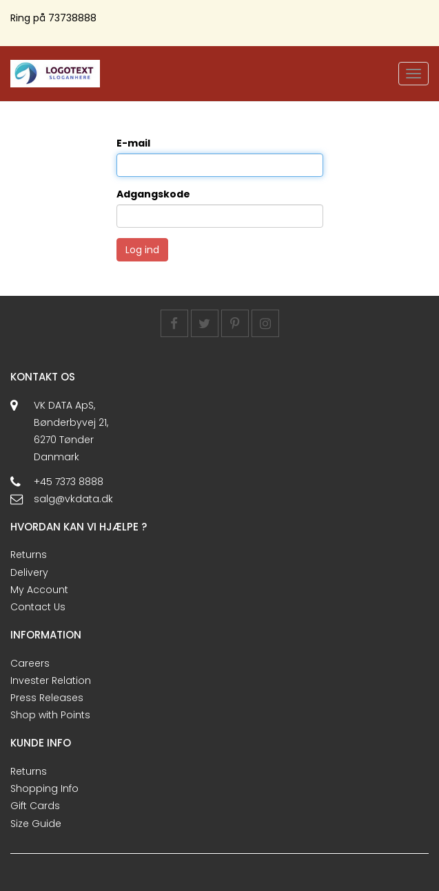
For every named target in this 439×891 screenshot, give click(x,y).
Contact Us (37, 607)
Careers (30, 663)
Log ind (142, 250)
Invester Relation (50, 680)
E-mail (133, 143)
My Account (39, 590)
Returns (28, 554)
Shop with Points (50, 715)
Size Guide (35, 823)
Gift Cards (35, 806)
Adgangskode (153, 194)
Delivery (29, 572)
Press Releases (46, 698)
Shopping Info (44, 788)
